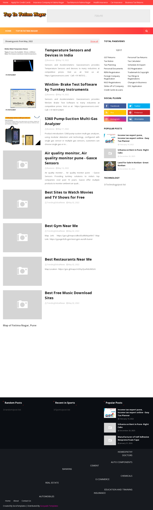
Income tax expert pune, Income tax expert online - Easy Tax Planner (133, 138)
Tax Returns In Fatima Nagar (79, 2)
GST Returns (109, 57)
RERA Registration (112, 72)
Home (5, 2)
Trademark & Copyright (138, 72)
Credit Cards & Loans (113, 90)
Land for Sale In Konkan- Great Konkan (133, 164)
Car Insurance (116, 2)
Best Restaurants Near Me (68, 259)
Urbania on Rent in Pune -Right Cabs (133, 151)
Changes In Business (137, 82)
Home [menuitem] (8, 31)
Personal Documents (113, 68)
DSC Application (135, 86)
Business (50, 60)
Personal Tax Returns (137, 57)
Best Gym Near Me (61, 225)
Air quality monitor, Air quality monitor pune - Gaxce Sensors (71, 157)
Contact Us (26, 501)
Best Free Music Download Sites (68, 295)
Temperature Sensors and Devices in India (68, 53)
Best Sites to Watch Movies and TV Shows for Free (69, 195)
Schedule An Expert (136, 64)
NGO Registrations (112, 82)
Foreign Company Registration (112, 77)
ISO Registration (135, 68)
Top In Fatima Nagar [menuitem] (27, 31)
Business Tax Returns (134, 2)
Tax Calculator (134, 61)
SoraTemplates (19, 506)
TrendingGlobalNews (56, 202)
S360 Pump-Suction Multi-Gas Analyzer (71, 121)
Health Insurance (101, 2)
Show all (94, 41)
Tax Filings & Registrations (134, 77)
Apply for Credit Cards (20, 2)
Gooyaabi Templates (49, 506)
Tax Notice (108, 61)
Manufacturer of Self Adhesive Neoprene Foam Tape (133, 438)
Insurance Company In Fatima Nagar (48, 2)
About (16, 501)
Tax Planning (110, 64)
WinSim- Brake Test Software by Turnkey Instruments (71, 87)
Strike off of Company (114, 86)
